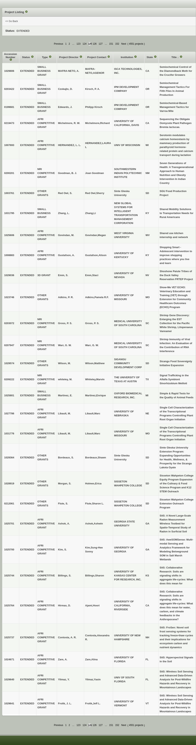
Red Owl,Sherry (94, 193)
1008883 (9, 255)
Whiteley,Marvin (95, 379)
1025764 (9, 605)
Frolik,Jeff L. (92, 703)
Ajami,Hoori (92, 605)
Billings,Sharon (94, 575)
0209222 (9, 379)
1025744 (9, 575)
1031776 (9, 433)
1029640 (9, 679)
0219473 (9, 123)
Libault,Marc (92, 413)
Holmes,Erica (93, 483)
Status (26, 57)
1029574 (9, 363)
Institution (127, 57)
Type (45, 57)
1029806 (9, 70)
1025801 (9, 395)
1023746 (9, 297)
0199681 (9, 107)
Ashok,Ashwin (94, 523)
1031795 (9, 213)
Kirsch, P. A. (92, 88)
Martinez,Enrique (95, 395)
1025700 (9, 549)
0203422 (9, 88)
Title (174, 57)
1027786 (9, 413)
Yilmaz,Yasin (93, 679)
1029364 (9, 457)
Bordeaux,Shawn (95, 457)
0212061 (9, 503)
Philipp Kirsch (93, 107)
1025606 (9, 235)
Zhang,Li (90, 213)
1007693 (9, 145)
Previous (58, 43)
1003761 (9, 193)
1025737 (9, 637)
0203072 (9, 323)
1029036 (9, 275)
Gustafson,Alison (96, 255)
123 (78, 43)
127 (101, 43)
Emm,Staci (91, 275)
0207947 (9, 345)
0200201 (9, 173)
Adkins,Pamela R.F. (97, 297)
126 (95, 43)
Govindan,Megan (95, 235)
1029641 (9, 703)
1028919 (9, 483)
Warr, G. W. (92, 345)
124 (85, 43)
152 (117, 43)
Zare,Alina (91, 659)
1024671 (9, 659)
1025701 (9, 523)
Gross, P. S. (92, 323)
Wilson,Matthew (95, 363)
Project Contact (97, 57)
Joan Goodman (94, 173)
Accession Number (10, 56)
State (150, 57)
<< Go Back (11, 21)
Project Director (69, 57)
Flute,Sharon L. (94, 503)
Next (123, 43)
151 (111, 43)
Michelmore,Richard (97, 123)
